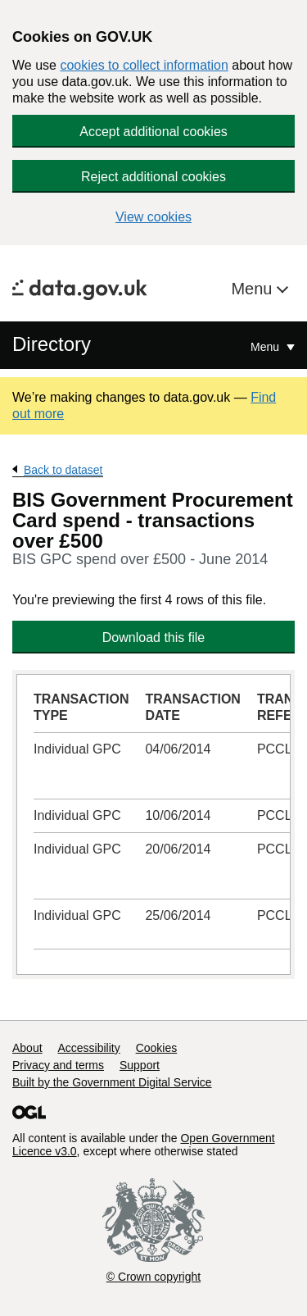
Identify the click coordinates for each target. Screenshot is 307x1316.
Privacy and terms (58, 1065)
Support (140, 1065)
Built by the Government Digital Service (112, 1082)
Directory (51, 344)
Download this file (153, 637)
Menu (254, 289)
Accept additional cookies (153, 132)
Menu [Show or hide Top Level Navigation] (266, 346)
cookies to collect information (144, 65)
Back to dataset (63, 469)
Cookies (157, 1047)
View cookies (153, 217)
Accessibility (88, 1047)
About (27, 1047)
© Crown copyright (153, 1276)
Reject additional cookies (153, 177)
